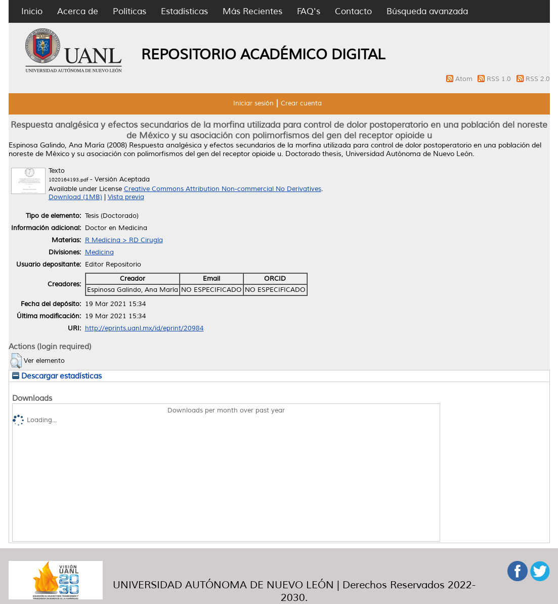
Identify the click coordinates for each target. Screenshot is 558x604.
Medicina (99, 252)
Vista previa (126, 197)
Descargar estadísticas (57, 376)
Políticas (129, 11)
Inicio (31, 11)
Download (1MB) (75, 197)
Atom (465, 79)
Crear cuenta (301, 103)
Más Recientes (252, 11)
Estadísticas (184, 11)
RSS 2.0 (538, 79)
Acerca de (77, 11)
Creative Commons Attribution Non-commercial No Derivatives (222, 189)
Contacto (353, 11)
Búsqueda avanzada (427, 11)
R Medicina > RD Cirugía (124, 240)
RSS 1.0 (500, 79)
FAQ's (308, 11)
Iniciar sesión (253, 103)
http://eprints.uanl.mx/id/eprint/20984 (144, 328)
